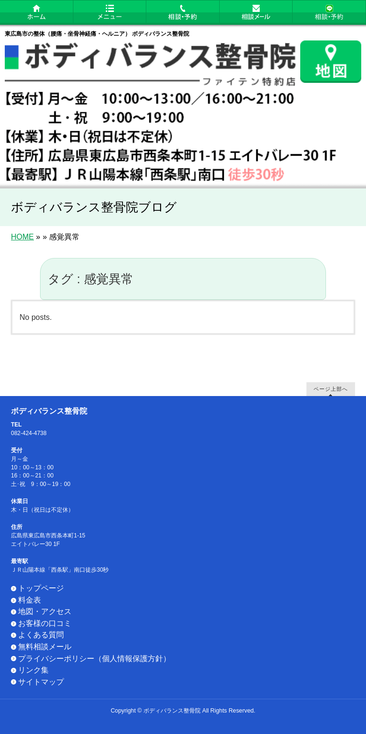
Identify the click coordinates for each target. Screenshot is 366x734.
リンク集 (33, 670)
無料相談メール (44, 647)
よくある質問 (41, 635)
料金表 (29, 600)
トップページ (41, 588)
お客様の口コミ (44, 623)
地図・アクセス (44, 611)
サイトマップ (41, 682)
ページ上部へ (331, 389)
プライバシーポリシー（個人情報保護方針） (94, 659)
